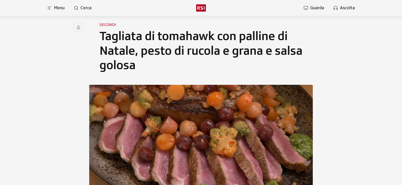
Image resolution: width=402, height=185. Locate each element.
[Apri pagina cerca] (82, 8)
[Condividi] (78, 27)
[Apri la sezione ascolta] (344, 8)
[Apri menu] (56, 8)
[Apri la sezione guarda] (314, 8)
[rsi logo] (201, 8)
